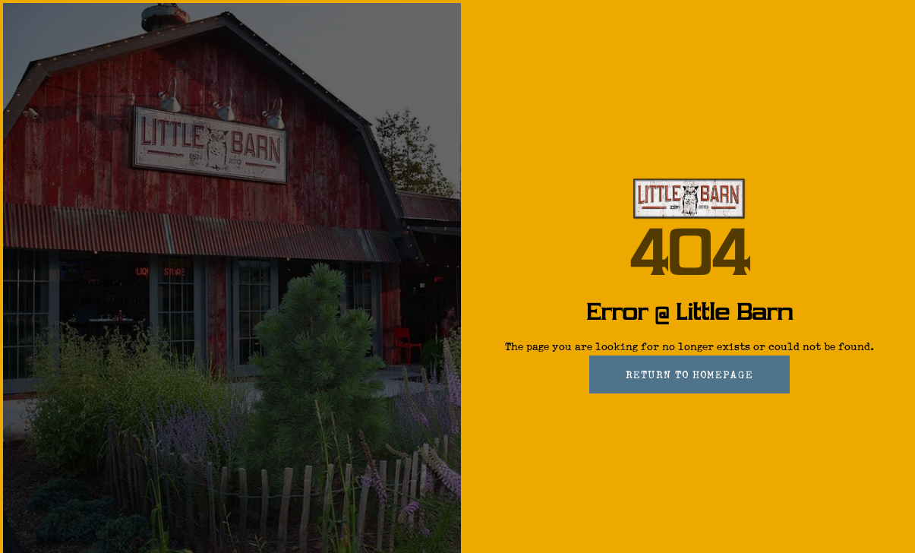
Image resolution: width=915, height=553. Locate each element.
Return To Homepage (689, 374)
